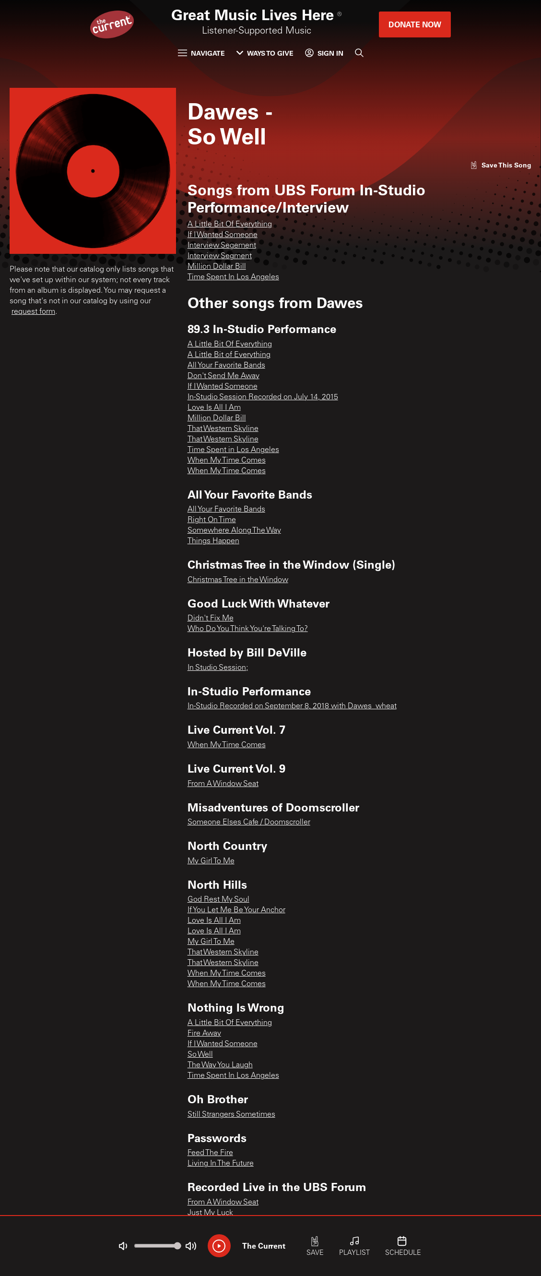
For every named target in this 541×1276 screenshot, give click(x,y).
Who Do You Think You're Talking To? (248, 629)
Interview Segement (222, 246)
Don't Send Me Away (223, 376)
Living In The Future (221, 1164)
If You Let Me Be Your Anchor (236, 910)
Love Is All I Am (214, 408)
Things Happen (213, 541)
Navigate (201, 53)
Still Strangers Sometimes (231, 1115)
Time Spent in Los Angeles (233, 450)
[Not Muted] (122, 1246)
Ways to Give (265, 53)
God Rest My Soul (218, 900)
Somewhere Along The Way (234, 531)
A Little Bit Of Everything (230, 224)
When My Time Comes (227, 461)
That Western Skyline (223, 429)
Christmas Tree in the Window (238, 580)
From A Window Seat (223, 784)
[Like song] (500, 165)
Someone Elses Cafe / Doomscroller (249, 822)
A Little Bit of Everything (229, 355)
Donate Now (414, 24)
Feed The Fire (210, 1153)
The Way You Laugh (220, 1065)
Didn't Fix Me (211, 618)
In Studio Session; (218, 668)
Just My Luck (210, 1213)
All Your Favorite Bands (226, 366)
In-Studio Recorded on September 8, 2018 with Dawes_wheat (292, 706)
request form (33, 312)
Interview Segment (220, 256)
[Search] (359, 53)
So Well (200, 1055)
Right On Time (212, 520)
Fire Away (204, 1033)
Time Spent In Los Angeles (233, 277)
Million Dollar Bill (217, 267)
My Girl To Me (211, 861)
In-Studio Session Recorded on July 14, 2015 (263, 397)
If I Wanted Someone (223, 235)
